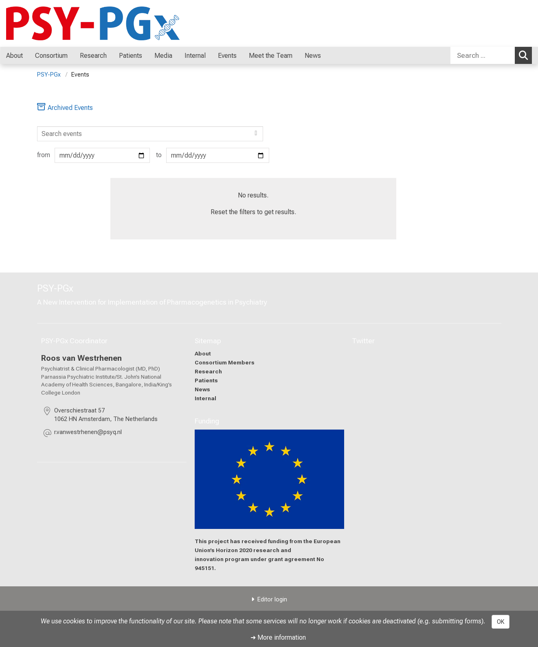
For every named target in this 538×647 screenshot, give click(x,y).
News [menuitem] (313, 55)
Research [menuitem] (93, 55)
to (212, 155)
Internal (205, 398)
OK (500, 621)
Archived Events (65, 108)
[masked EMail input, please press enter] (88, 433)
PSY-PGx (49, 74)
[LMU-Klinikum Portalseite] (55, 23)
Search (525, 55)
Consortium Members (224, 362)
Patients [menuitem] (130, 55)
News (202, 389)
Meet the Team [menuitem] (270, 55)
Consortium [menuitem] (51, 55)
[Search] (150, 133)
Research (208, 371)
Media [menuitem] (163, 55)
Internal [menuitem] (195, 55)
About (202, 353)
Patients (205, 380)
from (93, 155)
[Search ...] (482, 55)
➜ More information (278, 637)
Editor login (272, 599)
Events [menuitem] (227, 55)
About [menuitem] (14, 55)
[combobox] (491, 55)
